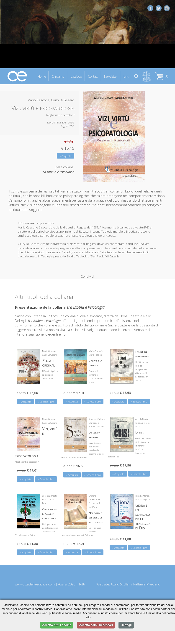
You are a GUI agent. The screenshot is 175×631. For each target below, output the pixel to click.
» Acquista (65, 156)
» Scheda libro (46, 396)
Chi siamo (58, 76)
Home (42, 76)
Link (126, 76)
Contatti (93, 76)
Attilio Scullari (120, 579)
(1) (161, 76)
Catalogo (76, 76)
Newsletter (110, 76)
